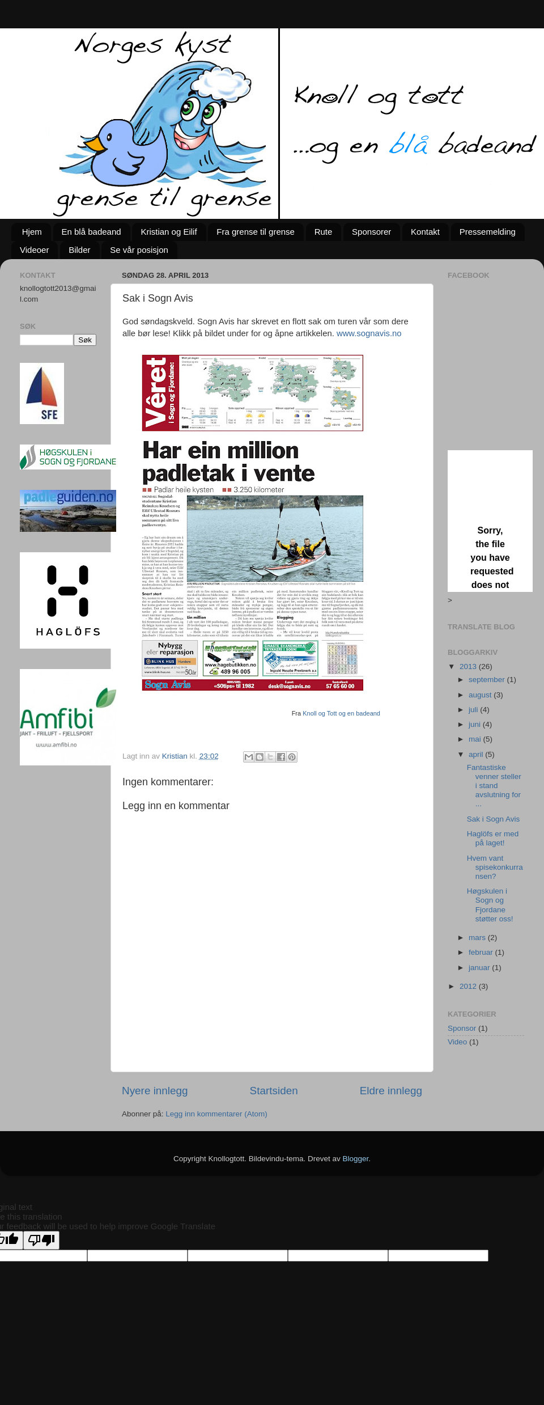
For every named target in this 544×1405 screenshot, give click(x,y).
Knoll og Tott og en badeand (341, 713)
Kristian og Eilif (169, 231)
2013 (469, 666)
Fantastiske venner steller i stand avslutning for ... (494, 786)
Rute (323, 231)
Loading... (490, 521)
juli (474, 709)
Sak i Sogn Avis (493, 819)
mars (478, 937)
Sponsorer (371, 231)
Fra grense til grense (255, 231)
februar (482, 952)
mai (476, 739)
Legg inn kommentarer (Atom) (216, 1114)
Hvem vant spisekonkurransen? (495, 867)
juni (476, 724)
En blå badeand (91, 231)
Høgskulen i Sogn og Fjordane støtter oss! (490, 905)
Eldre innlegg (391, 1091)
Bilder (79, 250)
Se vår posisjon (139, 250)
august (481, 695)
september (488, 679)
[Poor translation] (41, 1240)
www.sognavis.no (369, 333)
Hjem (32, 231)
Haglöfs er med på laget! (493, 838)
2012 (469, 986)
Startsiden (274, 1091)
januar (480, 967)
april (477, 754)
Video (457, 1042)
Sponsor (462, 1028)
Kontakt (425, 231)
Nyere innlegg (155, 1091)
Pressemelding (488, 231)
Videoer (34, 250)
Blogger (356, 1158)
